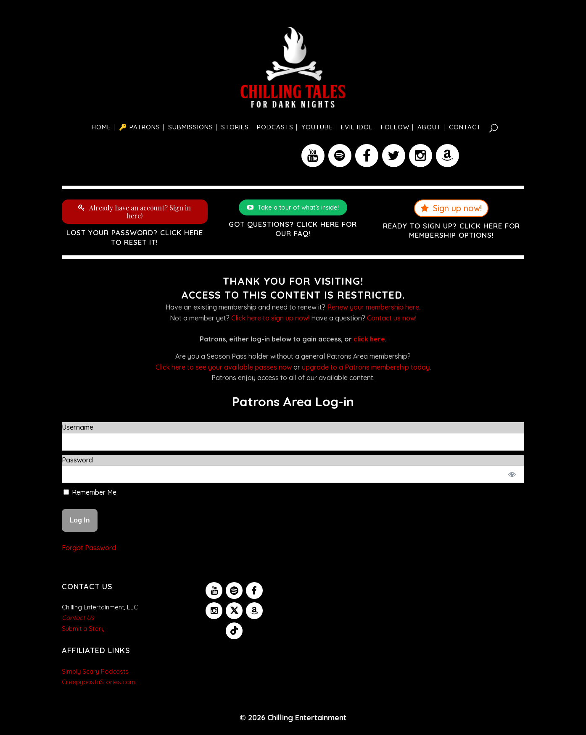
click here (369, 339)
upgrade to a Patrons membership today (366, 367)
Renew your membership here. (373, 307)
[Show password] (512, 474)
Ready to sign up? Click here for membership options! (451, 230)
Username (77, 427)
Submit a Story (83, 629)
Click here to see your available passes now (224, 367)
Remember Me (89, 492)
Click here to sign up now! (270, 318)
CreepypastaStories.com (98, 682)
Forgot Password (89, 547)
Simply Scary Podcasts (95, 671)
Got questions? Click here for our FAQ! (293, 229)
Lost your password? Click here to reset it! (134, 237)
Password (77, 460)
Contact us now (391, 318)
